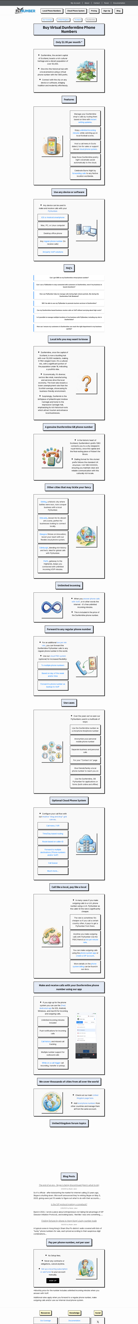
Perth (45, 561)
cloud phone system (88, 149)
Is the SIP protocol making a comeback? (69, 1204)
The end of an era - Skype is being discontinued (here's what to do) (69, 1185)
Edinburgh (43, 548)
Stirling (43, 502)
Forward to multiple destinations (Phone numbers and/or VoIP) (52, 852)
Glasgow (43, 534)
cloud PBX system (58, 656)
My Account (75, 3)
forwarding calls (79, 173)
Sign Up (52, 1281)
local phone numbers (86, 1103)
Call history (46, 1041)
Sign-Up (106, 11)
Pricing (94, 11)
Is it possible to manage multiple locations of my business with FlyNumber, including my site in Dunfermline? (69, 318)
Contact (97, 3)
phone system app (88, 953)
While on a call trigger (51, 1063)
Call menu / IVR (52, 826)
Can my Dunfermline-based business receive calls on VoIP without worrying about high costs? (69, 310)
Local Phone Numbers (52, 11)
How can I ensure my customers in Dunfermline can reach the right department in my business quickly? (69, 328)
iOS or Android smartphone (52, 217)
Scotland (78, 20)
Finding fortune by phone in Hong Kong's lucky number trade (69, 1220)
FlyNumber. (53, 211)
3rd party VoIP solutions (53, 252)
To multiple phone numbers (52, 665)
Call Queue (53, 863)
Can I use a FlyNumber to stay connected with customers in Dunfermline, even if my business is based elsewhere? (69, 286)
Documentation (119, 3)
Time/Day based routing (53, 833)
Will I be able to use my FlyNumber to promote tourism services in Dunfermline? (69, 303)
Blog (118, 11)
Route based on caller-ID (52, 841)
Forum (106, 3)
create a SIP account (85, 956)
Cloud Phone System (76, 11)
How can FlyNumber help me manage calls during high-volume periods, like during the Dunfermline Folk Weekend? (69, 295)
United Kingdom (63, 20)
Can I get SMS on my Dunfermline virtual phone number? (69, 278)
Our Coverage (47, 20)
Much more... (52, 871)
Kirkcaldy (43, 518)
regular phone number (53, 241)
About (87, 3)
